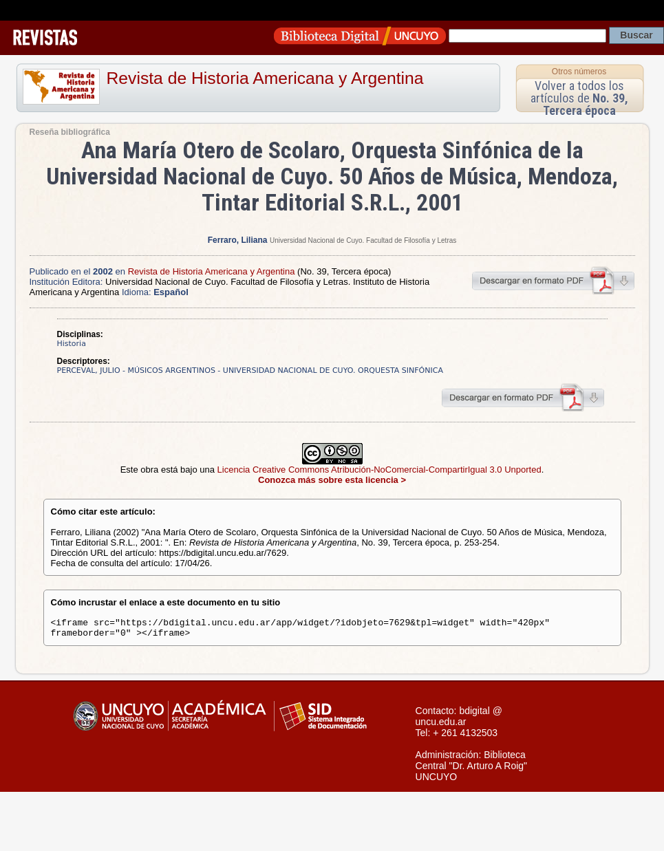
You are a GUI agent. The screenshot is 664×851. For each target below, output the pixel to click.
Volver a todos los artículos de (579, 98)
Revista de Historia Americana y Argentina (265, 78)
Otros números (579, 71)
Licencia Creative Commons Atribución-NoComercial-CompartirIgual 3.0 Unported (379, 469)
